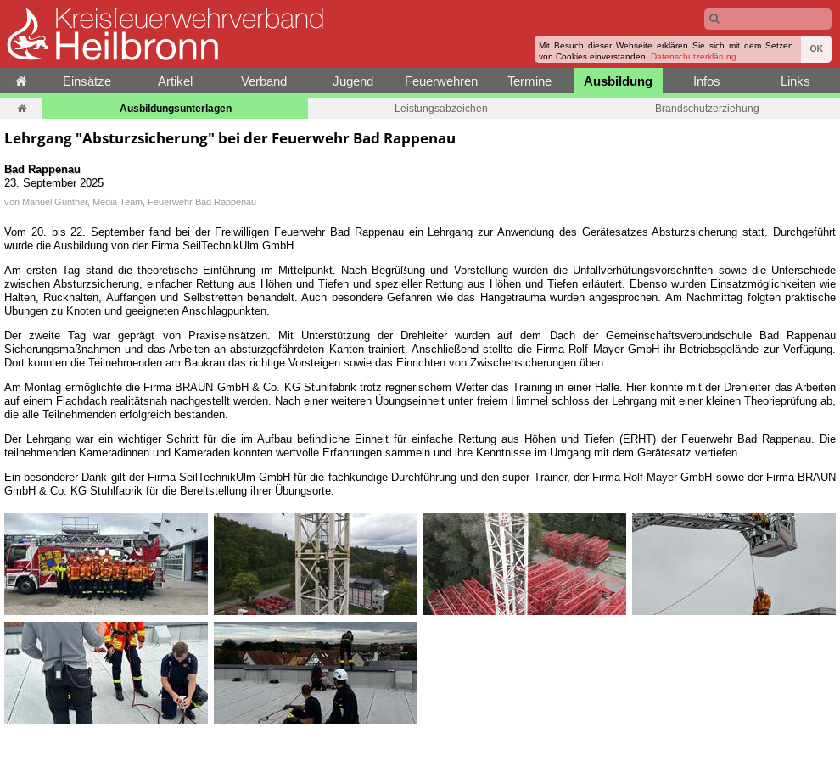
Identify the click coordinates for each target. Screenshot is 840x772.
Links (795, 81)
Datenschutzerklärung (693, 56)
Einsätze (87, 81)
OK (816, 48)
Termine (529, 81)
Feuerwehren (441, 81)
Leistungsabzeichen (441, 108)
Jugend (353, 81)
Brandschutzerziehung (707, 108)
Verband (264, 81)
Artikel (175, 81)
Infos (706, 81)
